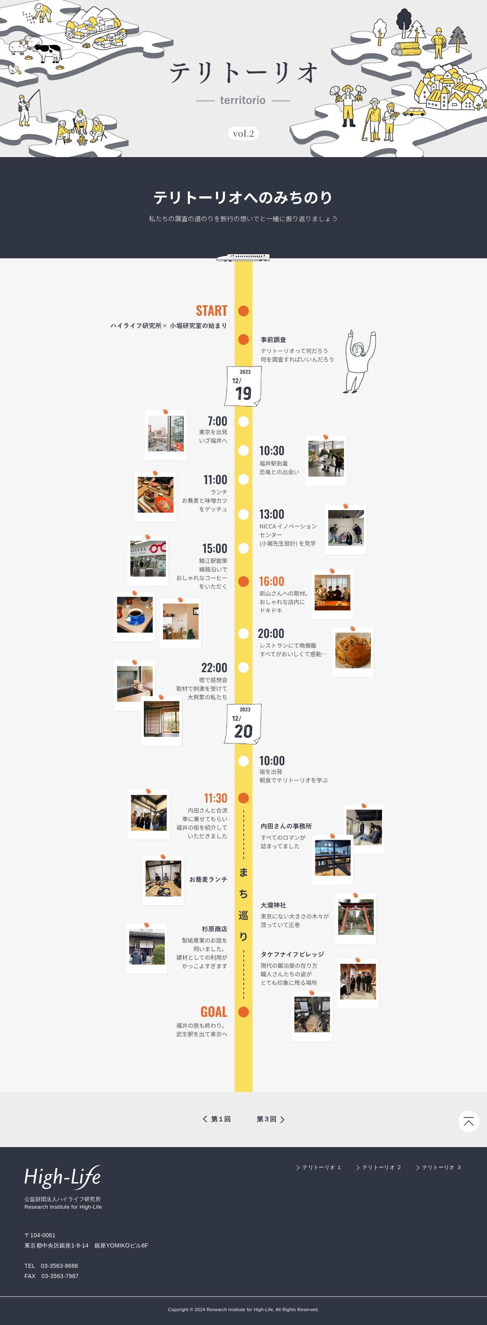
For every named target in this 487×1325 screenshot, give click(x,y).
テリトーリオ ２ (382, 1167)
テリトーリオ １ (322, 1167)
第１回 (221, 1119)
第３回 (266, 1119)
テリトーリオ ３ (442, 1167)
